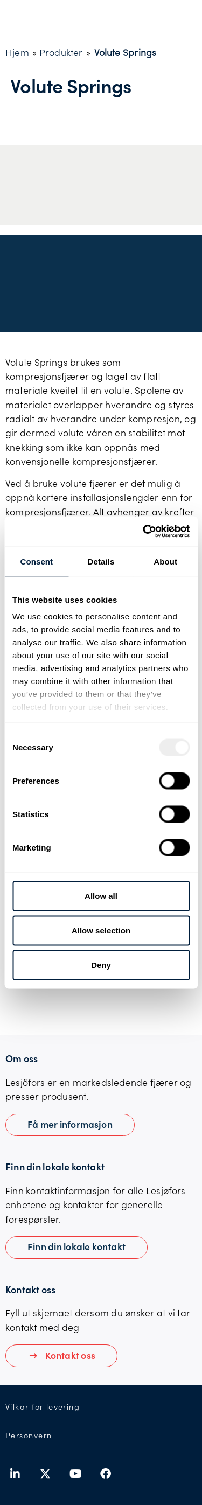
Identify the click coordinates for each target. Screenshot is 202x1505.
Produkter (61, 52)
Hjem (17, 52)
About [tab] (165, 561)
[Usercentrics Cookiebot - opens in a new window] (144, 532)
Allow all (101, 895)
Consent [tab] (36, 561)
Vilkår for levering (42, 1407)
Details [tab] (101, 561)
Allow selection (101, 930)
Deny (101, 964)
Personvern (28, 1435)
